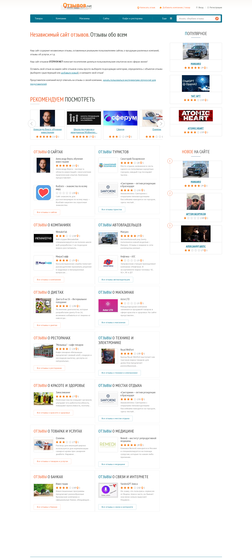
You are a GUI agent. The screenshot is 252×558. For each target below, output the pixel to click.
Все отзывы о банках (47, 507)
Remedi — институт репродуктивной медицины (138, 440)
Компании (61, 18)
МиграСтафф (62, 256)
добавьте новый (69, 72)
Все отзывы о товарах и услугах (52, 461)
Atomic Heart (196, 127)
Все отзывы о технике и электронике (120, 372)
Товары (39, 18)
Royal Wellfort (127, 349)
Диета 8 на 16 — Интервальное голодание (71, 300)
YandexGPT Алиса (129, 483)
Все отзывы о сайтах (47, 212)
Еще (164, 18)
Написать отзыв (146, 7)
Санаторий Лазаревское (133, 158)
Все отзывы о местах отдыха (115, 418)
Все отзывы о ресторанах (49, 368)
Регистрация (214, 7)
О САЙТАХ (49, 151)
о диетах (49, 292)
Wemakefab (61, 231)
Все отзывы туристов (112, 209)
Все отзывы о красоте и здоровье (53, 412)
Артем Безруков (195, 213)
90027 (77, 7)
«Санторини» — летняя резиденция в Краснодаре (138, 185)
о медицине (116, 431)
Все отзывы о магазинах (113, 322)
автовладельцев (120, 225)
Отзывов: (68, 7)
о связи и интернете (124, 476)
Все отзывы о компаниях (49, 279)
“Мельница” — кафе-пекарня (69, 344)
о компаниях (53, 225)
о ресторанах (53, 338)
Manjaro (125, 231)
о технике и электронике (116, 340)
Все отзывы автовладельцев (116, 279)
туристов (114, 151)
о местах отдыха (121, 385)
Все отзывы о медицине (113, 464)
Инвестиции (62, 483)
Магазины (84, 18)
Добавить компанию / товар (176, 7)
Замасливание (63, 392)
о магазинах (116, 292)
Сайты (106, 18)
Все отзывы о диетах (47, 325)
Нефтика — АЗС (128, 256)
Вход (199, 7)
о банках (49, 476)
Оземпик (60, 438)
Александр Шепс (196, 245)
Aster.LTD (125, 299)
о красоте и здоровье (60, 385)
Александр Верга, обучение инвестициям (69, 160)
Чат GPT (195, 95)
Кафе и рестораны (133, 18)
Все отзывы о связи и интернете (117, 507)
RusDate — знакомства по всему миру (71, 187)
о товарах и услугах (59, 431)
